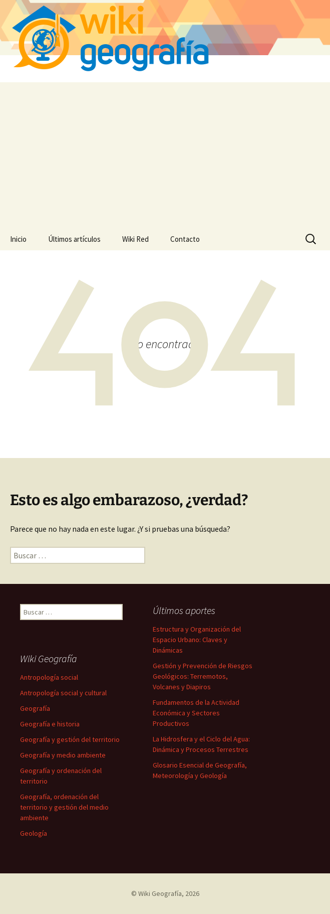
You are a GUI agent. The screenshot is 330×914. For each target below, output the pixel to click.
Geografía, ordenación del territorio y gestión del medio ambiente (64, 807)
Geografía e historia (50, 723)
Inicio (18, 239)
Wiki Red (135, 239)
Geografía (35, 708)
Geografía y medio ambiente (63, 754)
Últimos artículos (74, 239)
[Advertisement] (165, 152)
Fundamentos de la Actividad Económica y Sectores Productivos (196, 713)
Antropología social (49, 677)
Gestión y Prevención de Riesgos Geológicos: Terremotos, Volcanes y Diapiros (202, 676)
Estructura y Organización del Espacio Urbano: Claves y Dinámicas (197, 640)
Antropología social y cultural (63, 692)
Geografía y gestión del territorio (70, 739)
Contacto (185, 239)
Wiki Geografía (160, 893)
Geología (33, 833)
